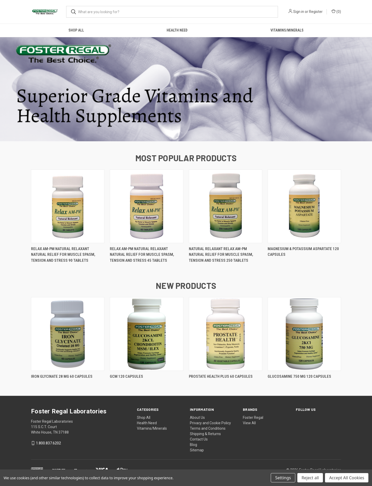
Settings (283, 478)
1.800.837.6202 (48, 443)
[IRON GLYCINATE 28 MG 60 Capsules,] (67, 334)
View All (249, 423)
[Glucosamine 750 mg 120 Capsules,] (304, 334)
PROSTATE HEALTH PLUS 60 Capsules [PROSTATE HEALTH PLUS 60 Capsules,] (221, 376)
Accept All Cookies (346, 478)
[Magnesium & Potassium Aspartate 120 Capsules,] (304, 206)
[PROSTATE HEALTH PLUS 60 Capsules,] (225, 334)
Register (316, 12)
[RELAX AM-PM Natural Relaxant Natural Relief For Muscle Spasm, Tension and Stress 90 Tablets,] (67, 206)
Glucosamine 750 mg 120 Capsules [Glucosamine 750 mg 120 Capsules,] (299, 376)
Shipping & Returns (205, 434)
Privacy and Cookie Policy (210, 423)
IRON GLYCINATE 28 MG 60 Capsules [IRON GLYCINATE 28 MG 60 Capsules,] (61, 376)
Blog (193, 445)
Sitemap (197, 450)
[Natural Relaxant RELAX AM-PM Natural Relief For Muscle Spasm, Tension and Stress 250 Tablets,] (225, 206)
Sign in (298, 12)
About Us (197, 417)
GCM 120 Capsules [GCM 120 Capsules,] (126, 376)
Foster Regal (253, 417)
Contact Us (199, 439)
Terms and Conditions (208, 428)
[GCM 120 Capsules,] (146, 334)
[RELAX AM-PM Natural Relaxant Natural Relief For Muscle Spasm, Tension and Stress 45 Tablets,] (146, 206)
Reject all (310, 478)
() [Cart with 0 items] (336, 11)
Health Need (177, 30)
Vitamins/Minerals (287, 30)
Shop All (76, 30)
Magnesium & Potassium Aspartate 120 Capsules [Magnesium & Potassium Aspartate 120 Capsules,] (303, 251)
